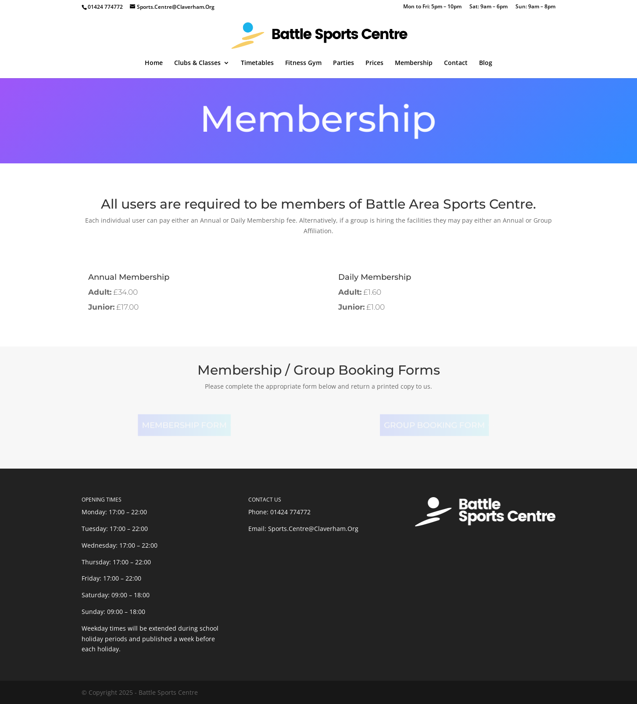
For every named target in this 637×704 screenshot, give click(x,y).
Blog (485, 63)
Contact (456, 63)
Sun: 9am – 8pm (535, 7)
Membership (414, 63)
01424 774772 (290, 512)
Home (154, 63)
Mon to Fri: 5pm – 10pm (432, 7)
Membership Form (182, 425)
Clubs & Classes (197, 63)
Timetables (257, 63)
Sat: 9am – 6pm (488, 7)
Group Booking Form (433, 425)
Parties (343, 63)
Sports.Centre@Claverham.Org (313, 528)
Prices (374, 63)
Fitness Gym (303, 63)
